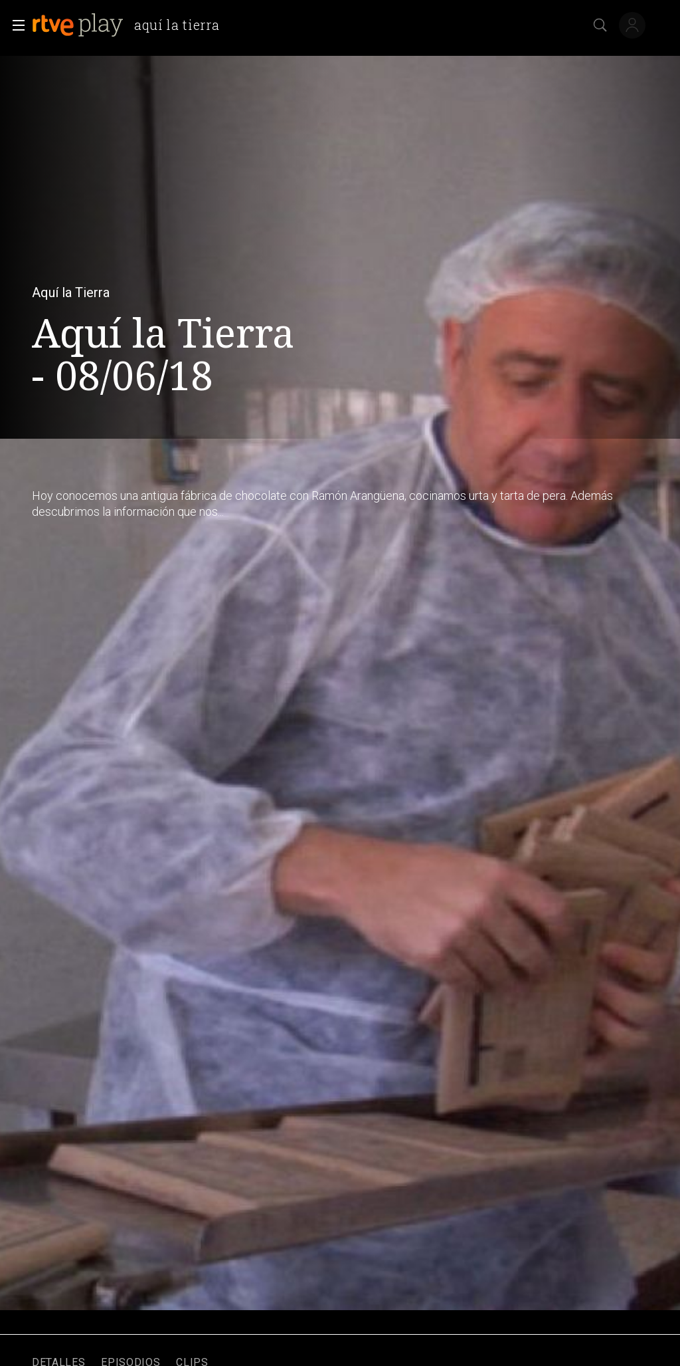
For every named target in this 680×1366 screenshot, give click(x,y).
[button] (14, 25)
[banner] (131, 25)
